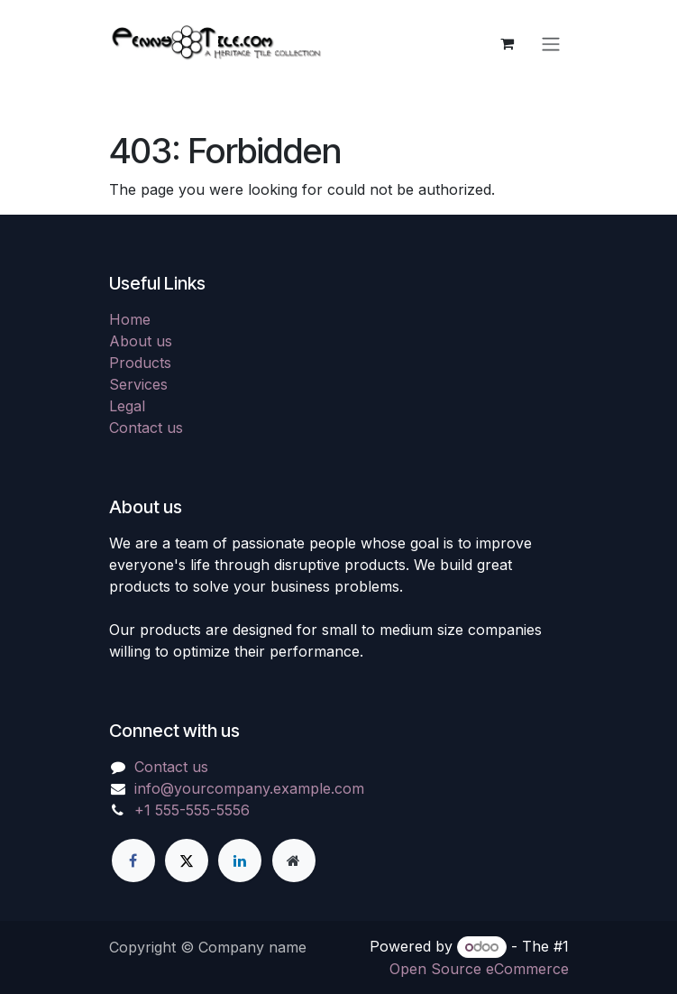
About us (140, 341)
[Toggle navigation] (551, 43)
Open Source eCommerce (479, 969)
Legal (127, 406)
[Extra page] (294, 860)
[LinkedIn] (239, 860)
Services (138, 384)
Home (130, 319)
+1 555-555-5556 (192, 810)
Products (140, 363)
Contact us (146, 428)
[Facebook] (133, 860)
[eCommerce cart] (507, 43)
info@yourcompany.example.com (249, 788)
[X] (186, 860)
